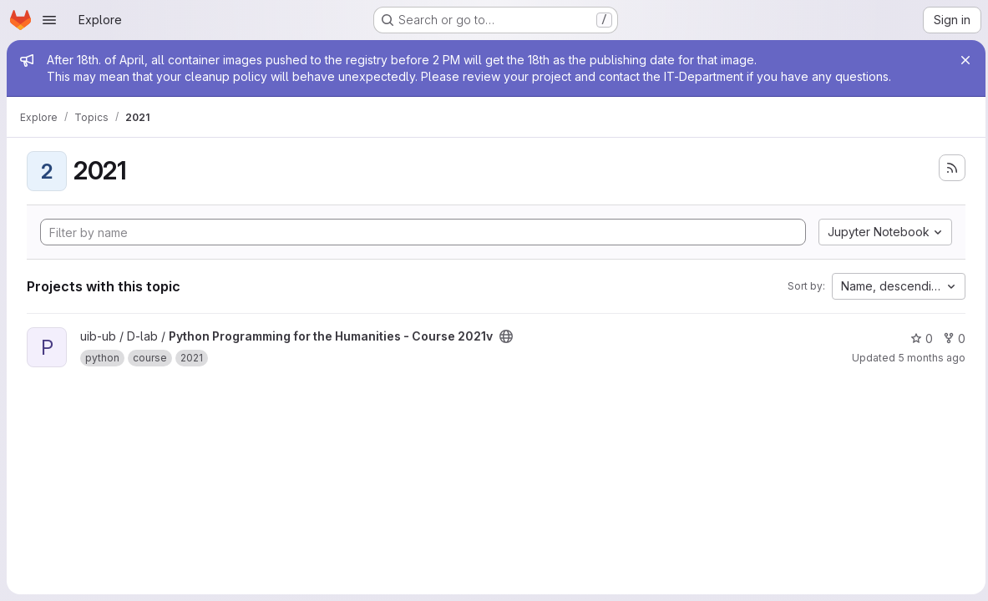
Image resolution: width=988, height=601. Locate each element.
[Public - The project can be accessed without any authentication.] (506, 336)
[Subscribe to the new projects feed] (948, 167)
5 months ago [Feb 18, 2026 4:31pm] (927, 357)
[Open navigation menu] (49, 20)
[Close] (961, 60)
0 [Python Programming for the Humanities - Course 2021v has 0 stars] (917, 338)
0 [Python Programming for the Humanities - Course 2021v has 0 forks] (950, 338)
